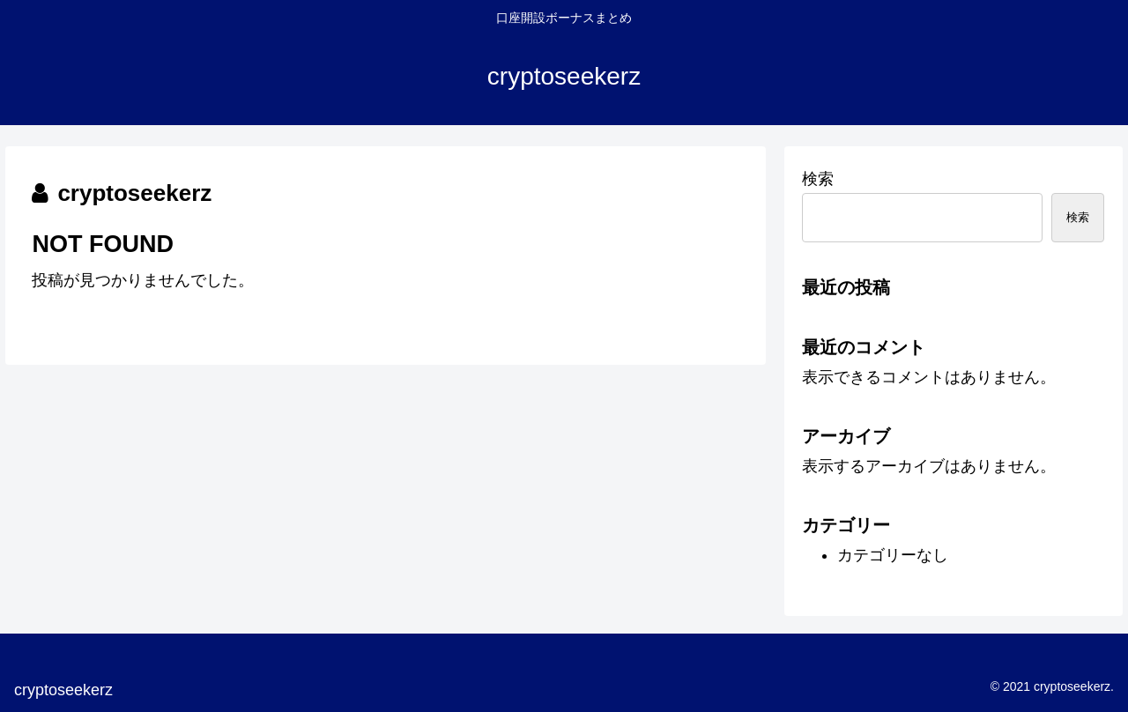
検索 (818, 179)
